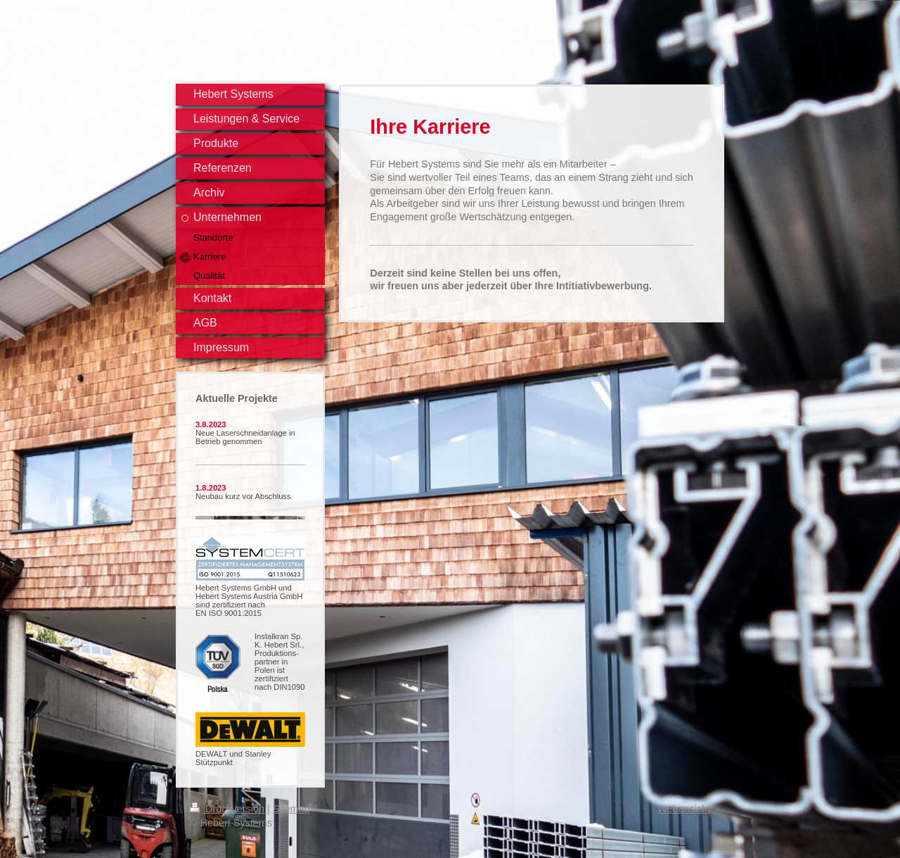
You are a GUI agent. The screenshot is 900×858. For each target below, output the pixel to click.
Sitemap (291, 808)
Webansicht (683, 808)
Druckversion (228, 808)
